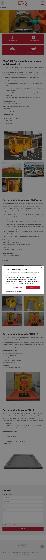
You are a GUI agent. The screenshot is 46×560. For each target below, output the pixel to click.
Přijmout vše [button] (33, 287)
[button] (14, 291)
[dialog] (23, 280)
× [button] (41, 267)
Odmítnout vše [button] (17, 287)
